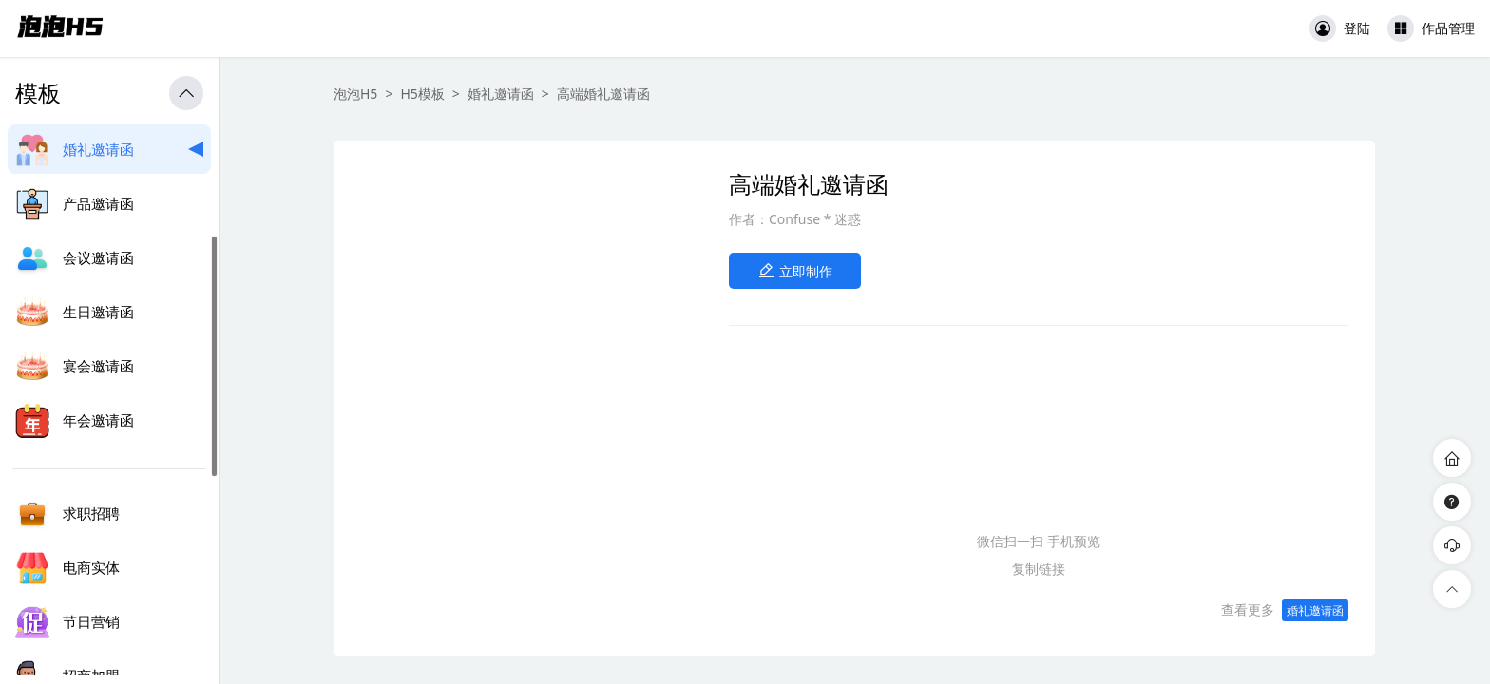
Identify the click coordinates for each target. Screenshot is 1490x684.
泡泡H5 (355, 94)
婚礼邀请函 (501, 94)
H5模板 (422, 94)
